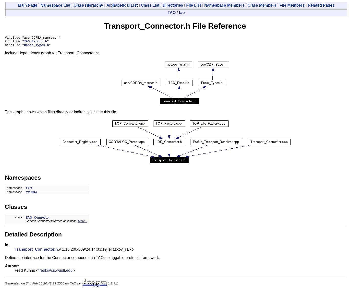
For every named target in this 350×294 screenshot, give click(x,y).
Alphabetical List (122, 5)
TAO (172, 13)
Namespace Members (224, 5)
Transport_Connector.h (36, 251)
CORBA (31, 194)
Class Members (262, 5)
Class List (150, 5)
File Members (291, 5)
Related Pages (321, 5)
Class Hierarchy (88, 5)
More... (82, 223)
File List (193, 5)
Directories (173, 5)
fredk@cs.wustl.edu (55, 272)
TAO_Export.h (35, 42)
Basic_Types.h (36, 47)
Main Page (27, 5)
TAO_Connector (38, 220)
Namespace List (55, 5)
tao (182, 13)
